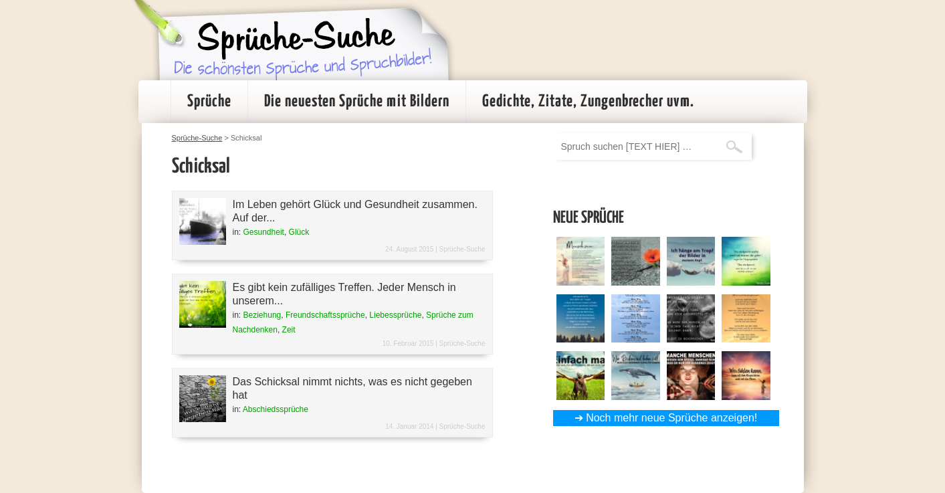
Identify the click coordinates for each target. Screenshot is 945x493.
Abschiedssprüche (275, 409)
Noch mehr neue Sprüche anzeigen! (671, 417)
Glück (299, 232)
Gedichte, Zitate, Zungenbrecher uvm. (588, 102)
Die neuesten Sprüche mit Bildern (356, 102)
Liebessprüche (395, 315)
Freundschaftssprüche (325, 315)
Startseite (154, 101)
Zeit (289, 329)
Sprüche (209, 102)
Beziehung (262, 315)
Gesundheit (263, 232)
